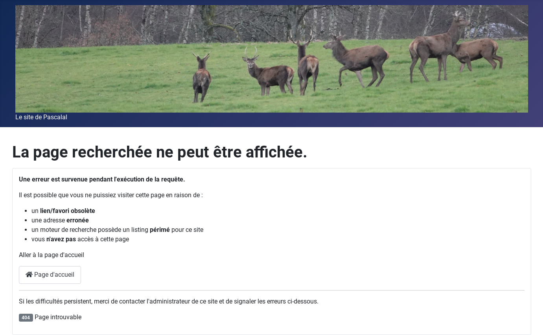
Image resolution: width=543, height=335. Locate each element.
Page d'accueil (50, 274)
